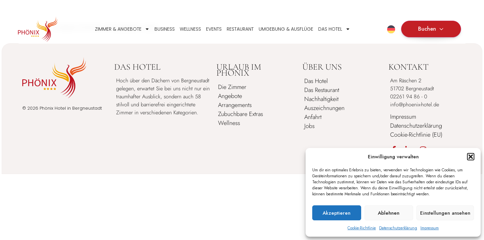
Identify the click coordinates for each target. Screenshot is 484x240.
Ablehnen (388, 213)
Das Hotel (334, 29)
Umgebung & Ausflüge (286, 29)
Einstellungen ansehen (445, 213)
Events (214, 29)
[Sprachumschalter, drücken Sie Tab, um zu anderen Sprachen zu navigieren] (391, 29)
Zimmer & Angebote (122, 29)
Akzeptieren (337, 213)
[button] (470, 156)
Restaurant (240, 29)
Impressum (429, 228)
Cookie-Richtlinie (362, 228)
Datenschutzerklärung (398, 228)
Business (164, 29)
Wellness (190, 29)
